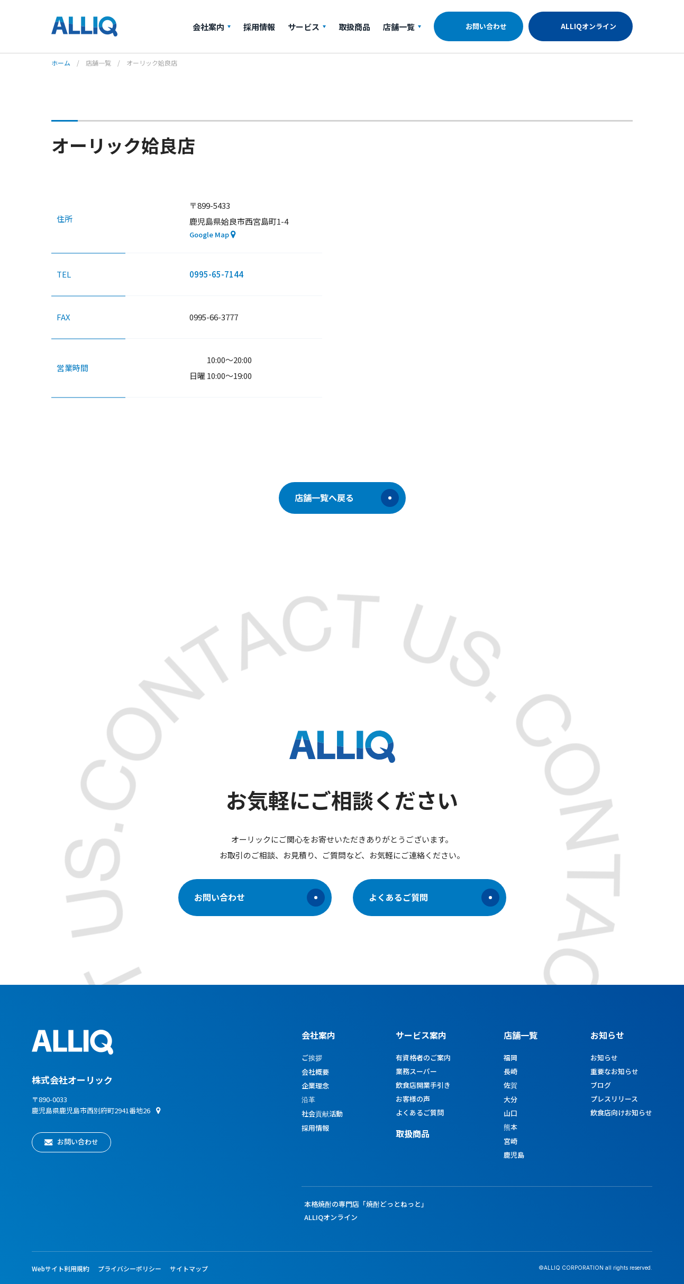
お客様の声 (413, 1099)
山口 (510, 1113)
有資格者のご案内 (423, 1057)
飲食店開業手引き (423, 1085)
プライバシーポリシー (129, 1268)
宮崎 (510, 1141)
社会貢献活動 (322, 1114)
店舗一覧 (402, 26)
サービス (307, 26)
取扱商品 (354, 26)
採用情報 (259, 26)
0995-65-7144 (216, 274)
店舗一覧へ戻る (347, 498)
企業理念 (315, 1085)
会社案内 (212, 26)
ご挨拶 (312, 1057)
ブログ (600, 1085)
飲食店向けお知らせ (621, 1112)
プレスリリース (614, 1099)
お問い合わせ (486, 26)
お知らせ (607, 1035)
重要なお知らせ (614, 1071)
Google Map (209, 234)
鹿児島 (514, 1155)
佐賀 (510, 1085)
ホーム (60, 62)
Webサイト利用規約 (60, 1268)
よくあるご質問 (434, 898)
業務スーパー (416, 1071)
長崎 (510, 1071)
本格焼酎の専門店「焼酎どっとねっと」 (366, 1204)
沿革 (308, 1099)
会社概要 (315, 1072)
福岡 (510, 1057)
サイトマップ (189, 1268)
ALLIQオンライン (588, 26)
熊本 (510, 1127)
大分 (510, 1099)
